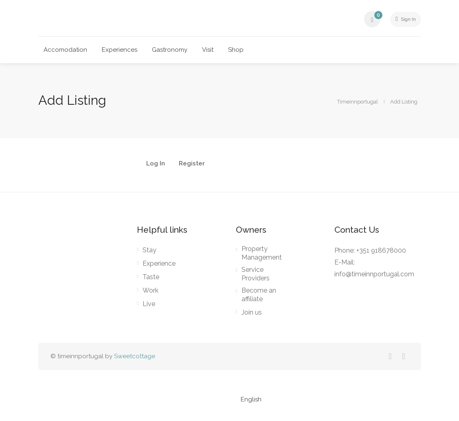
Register (192, 164)
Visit (207, 49)
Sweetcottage (134, 356)
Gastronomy (169, 49)
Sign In (402, 19)
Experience (159, 264)
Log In (155, 164)
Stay (149, 250)
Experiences (119, 49)
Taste (151, 277)
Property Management (262, 253)
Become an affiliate (259, 295)
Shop (236, 49)
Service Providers (256, 274)
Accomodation (65, 49)
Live (149, 304)
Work (150, 291)
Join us (252, 313)
